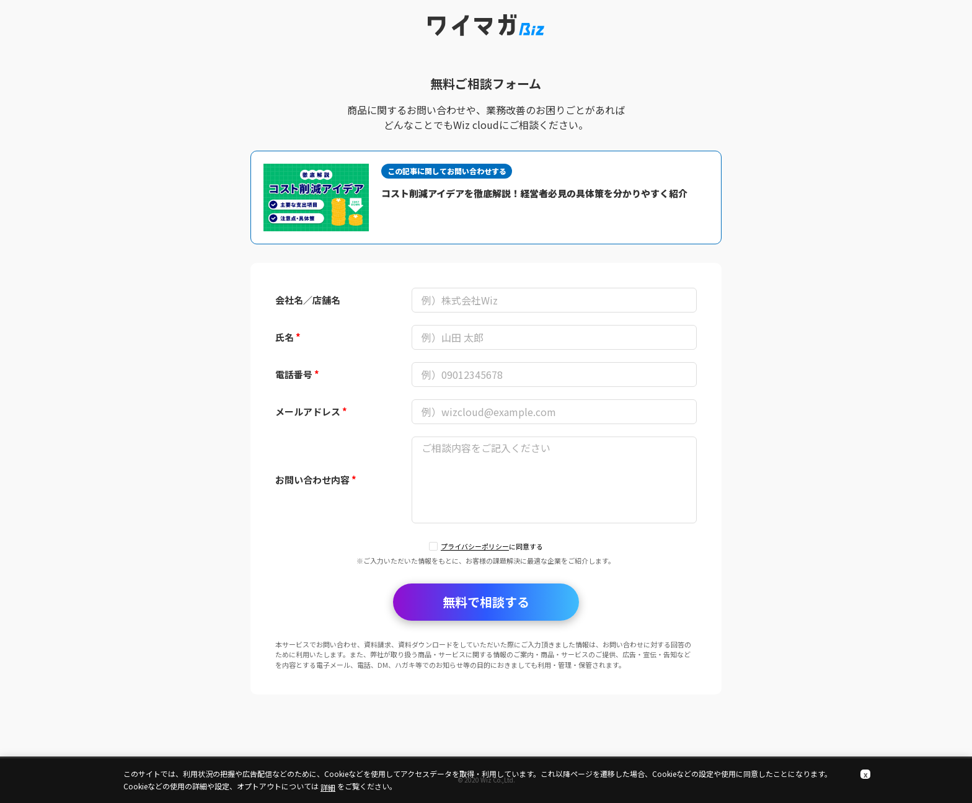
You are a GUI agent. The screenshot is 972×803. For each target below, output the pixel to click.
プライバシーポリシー (475, 547)
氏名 (288, 337)
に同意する (492, 546)
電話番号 (297, 374)
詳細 (327, 787)
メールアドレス (311, 411)
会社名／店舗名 (307, 299)
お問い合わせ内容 (315, 479)
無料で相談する (486, 602)
